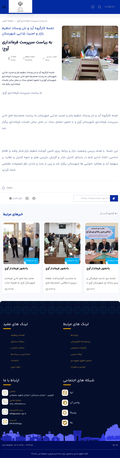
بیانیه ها (74, 335)
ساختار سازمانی (18, 348)
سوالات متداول (18, 341)
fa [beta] (110, 7)
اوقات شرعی (76, 354)
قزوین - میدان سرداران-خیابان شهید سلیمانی (31, 395)
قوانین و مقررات (78, 367)
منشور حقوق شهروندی (81, 360)
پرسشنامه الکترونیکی (80, 341)
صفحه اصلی (7, 21)
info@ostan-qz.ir (17, 414)
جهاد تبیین (15, 367)
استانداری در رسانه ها (21, 354)
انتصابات (15, 360)
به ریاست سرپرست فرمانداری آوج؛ (32, 21)
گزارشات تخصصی (78, 348)
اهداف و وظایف (18, 335)
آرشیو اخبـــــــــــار (107, 213)
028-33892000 (17, 404)
